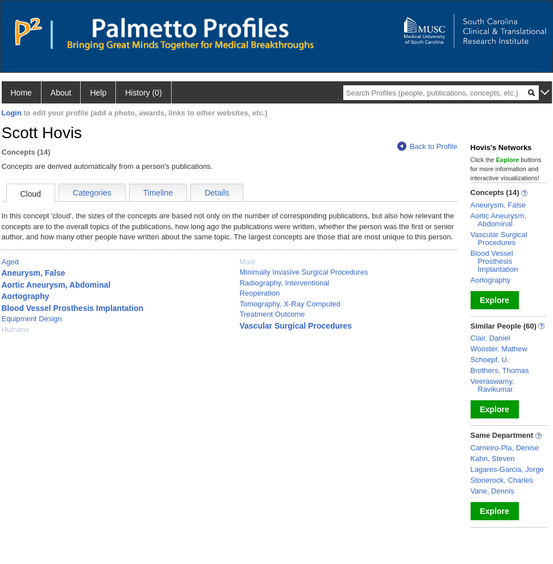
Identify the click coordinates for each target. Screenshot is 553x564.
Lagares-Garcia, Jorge (507, 469)
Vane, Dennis (492, 491)
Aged (10, 262)
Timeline (158, 192)
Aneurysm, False (33, 272)
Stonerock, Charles (502, 480)
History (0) (143, 92)
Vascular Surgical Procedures (295, 325)
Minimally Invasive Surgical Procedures (303, 272)
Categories (92, 192)
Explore (494, 300)
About (61, 92)
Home (21, 92)
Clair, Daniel (490, 338)
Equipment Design (32, 318)
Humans (15, 329)
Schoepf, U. (490, 359)
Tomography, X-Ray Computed (289, 304)
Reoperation (259, 293)
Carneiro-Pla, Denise (505, 447)
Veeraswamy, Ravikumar (492, 385)
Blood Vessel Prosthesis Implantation (73, 308)
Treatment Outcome (272, 314)
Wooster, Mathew (499, 349)
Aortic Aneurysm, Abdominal (56, 284)
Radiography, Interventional (284, 283)
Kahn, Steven (493, 458)
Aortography (25, 296)
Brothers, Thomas (500, 370)
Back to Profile (427, 146)
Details (217, 192)
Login (12, 113)
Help (98, 92)
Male (247, 262)
